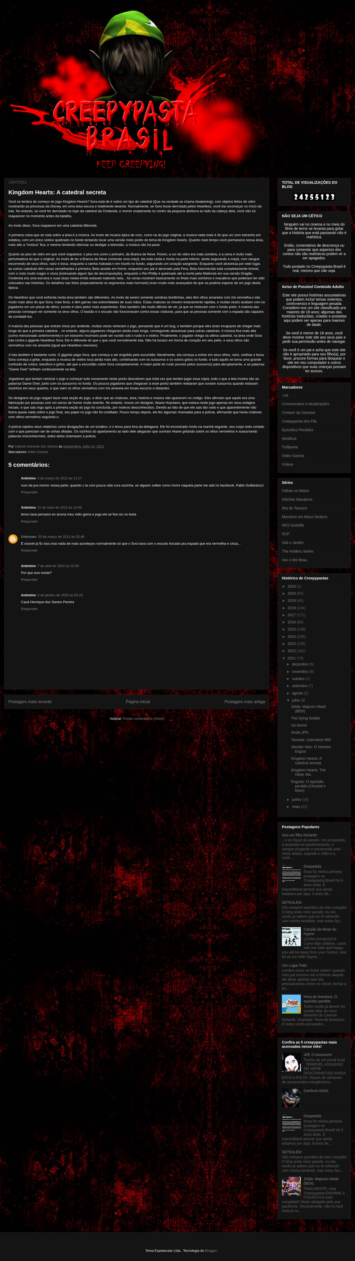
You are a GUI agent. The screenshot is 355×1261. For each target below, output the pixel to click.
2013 (292, 644)
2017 (292, 615)
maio (296, 807)
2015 (292, 629)
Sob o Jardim (292, 542)
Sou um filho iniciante (299, 835)
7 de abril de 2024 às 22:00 (58, 566)
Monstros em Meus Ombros (304, 517)
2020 (292, 593)
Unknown (29, 537)
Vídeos (287, 464)
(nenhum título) (316, 1091)
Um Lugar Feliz (294, 965)
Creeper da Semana (298, 412)
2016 (292, 622)
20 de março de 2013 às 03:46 (61, 537)
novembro (300, 671)
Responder (29, 492)
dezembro (300, 664)
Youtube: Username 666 (311, 740)
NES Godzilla (293, 525)
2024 (292, 586)
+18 (285, 395)
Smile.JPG (299, 732)
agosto (298, 693)
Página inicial (138, 701)
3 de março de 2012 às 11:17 (59, 478)
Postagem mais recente (30, 701)
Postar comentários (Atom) (143, 719)
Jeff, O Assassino (318, 1055)
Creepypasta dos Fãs (299, 421)
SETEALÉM (292, 902)
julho (296, 700)
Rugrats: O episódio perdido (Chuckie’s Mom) (308, 786)
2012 (292, 651)
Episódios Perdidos (297, 430)
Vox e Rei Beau (294, 560)
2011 (292, 658)
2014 (292, 636)
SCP (286, 534)
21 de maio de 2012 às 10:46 (59, 507)
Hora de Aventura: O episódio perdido (320, 999)
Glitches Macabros (297, 499)
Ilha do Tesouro (294, 508)
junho (297, 799)
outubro (298, 679)
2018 (292, 608)
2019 (292, 600)
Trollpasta (290, 447)
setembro (300, 686)
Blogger (211, 1251)
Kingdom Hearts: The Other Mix (308, 772)
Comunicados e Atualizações (305, 404)
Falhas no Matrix (295, 491)
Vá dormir (299, 725)
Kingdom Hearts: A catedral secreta (306, 760)
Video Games (37, 452)
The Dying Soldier (305, 718)
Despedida (312, 866)
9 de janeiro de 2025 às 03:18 (60, 595)
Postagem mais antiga (245, 701)
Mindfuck (289, 438)
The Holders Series (297, 551)
